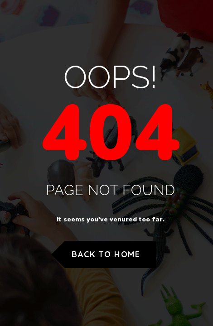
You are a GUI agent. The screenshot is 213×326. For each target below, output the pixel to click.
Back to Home (106, 254)
